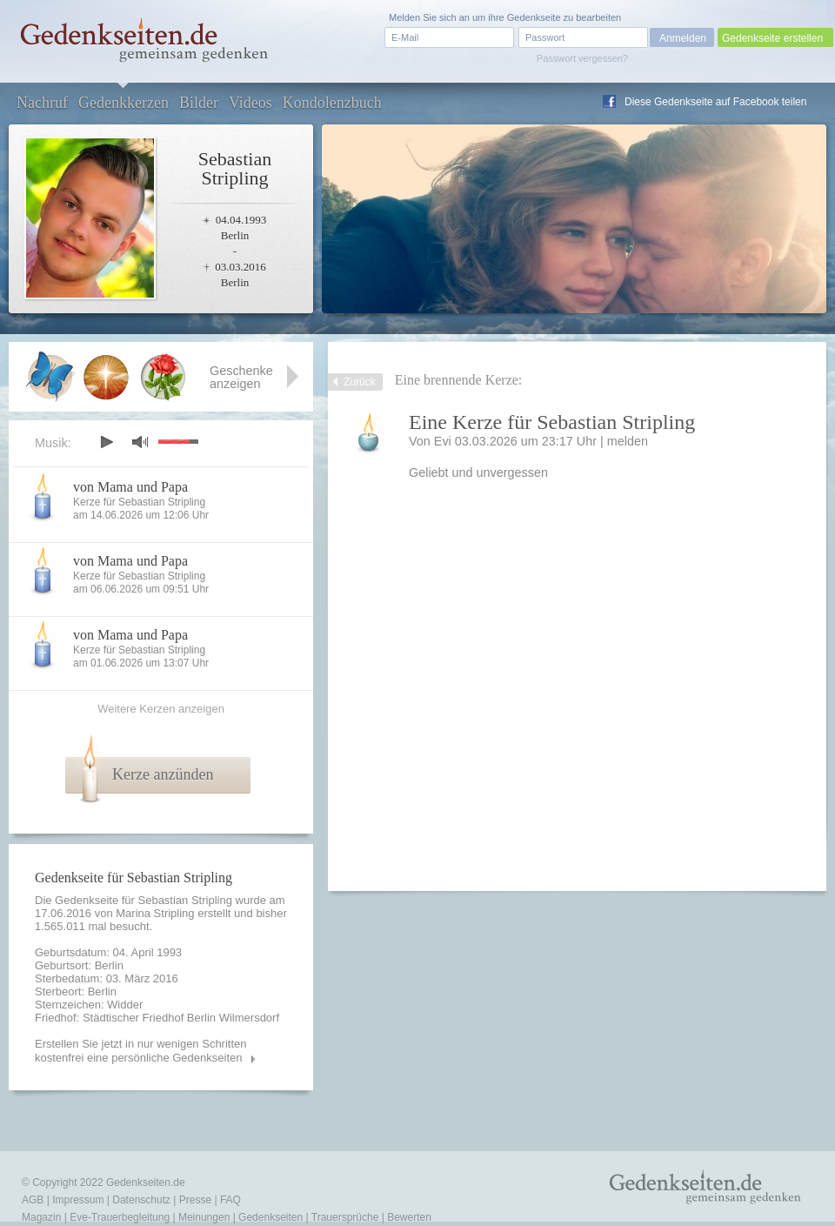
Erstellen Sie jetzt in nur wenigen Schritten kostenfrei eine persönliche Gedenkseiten (141, 1050)
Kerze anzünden (162, 774)
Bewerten (409, 1217)
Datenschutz (141, 1200)
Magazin (41, 1217)
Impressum (78, 1200)
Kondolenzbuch (332, 102)
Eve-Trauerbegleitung (120, 1217)
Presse (195, 1200)
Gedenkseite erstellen (772, 38)
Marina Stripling (155, 913)
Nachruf (42, 102)
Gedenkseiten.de (145, 1182)
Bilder (198, 102)
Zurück (360, 382)
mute (140, 441)
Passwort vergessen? (582, 58)
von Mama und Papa (130, 486)
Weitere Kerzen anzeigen (160, 708)
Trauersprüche (345, 1217)
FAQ (230, 1200)
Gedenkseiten (270, 1217)
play (106, 442)
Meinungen (204, 1217)
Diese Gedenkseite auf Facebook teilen (715, 102)
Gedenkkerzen (123, 102)
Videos (250, 102)
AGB (32, 1200)
